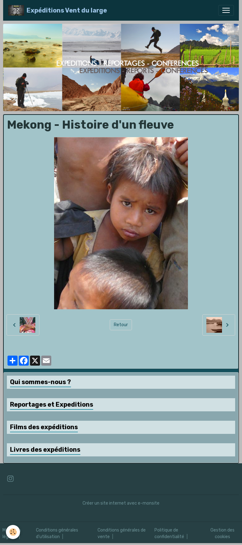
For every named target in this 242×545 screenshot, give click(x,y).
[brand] (57, 10)
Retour (121, 324)
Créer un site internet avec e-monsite (121, 503)
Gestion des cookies (222, 533)
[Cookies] (13, 532)
